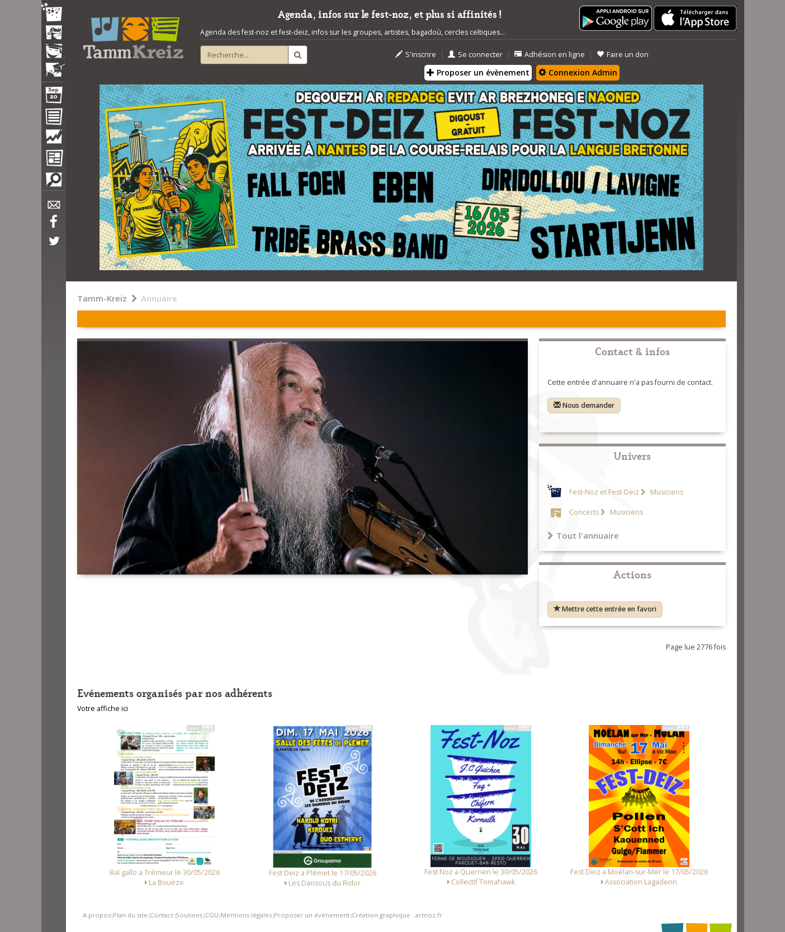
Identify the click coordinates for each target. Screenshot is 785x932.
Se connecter (475, 54)
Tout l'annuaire (583, 535)
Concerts (584, 512)
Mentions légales (246, 915)
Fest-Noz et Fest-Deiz (604, 492)
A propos (97, 915)
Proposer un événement (311, 915)
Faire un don (623, 54)
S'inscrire (415, 54)
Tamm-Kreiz (102, 298)
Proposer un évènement (478, 72)
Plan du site (130, 915)
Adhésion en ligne (549, 54)
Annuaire (159, 298)
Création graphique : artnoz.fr (397, 915)
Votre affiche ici (102, 708)
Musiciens (666, 492)
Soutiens (189, 915)
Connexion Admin (577, 72)
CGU (212, 915)
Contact (161, 915)
